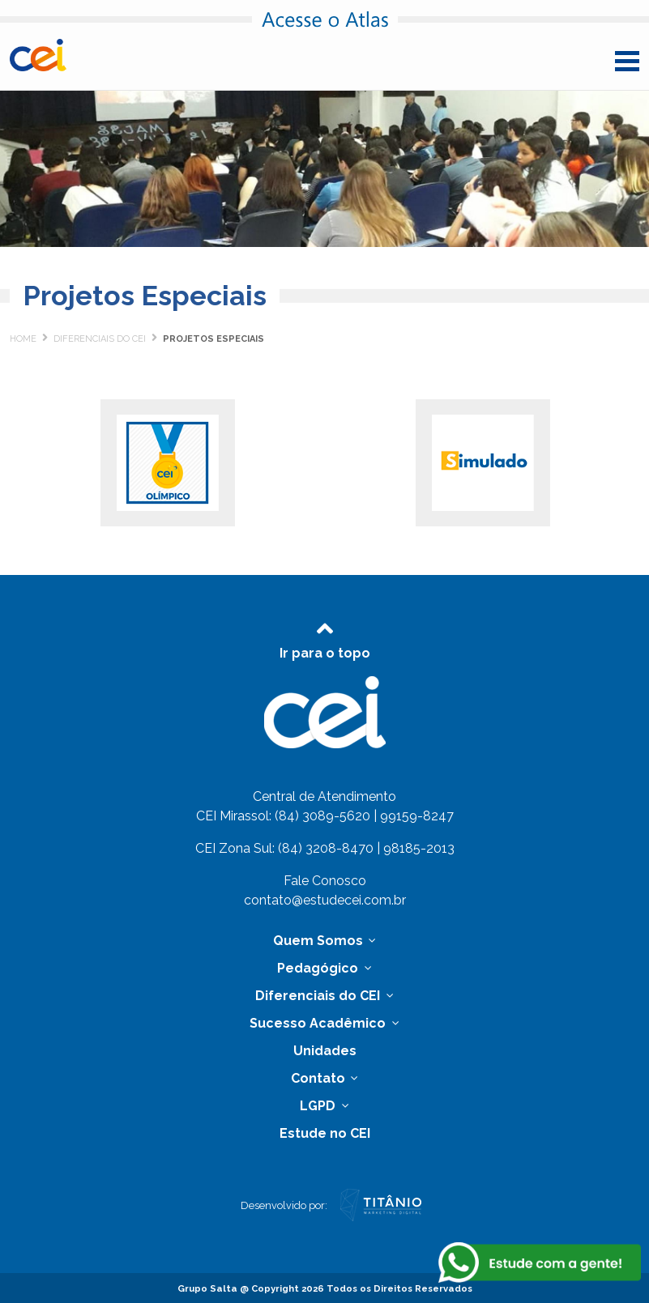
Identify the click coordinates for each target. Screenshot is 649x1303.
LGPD (319, 1106)
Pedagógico (319, 968)
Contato (319, 1078)
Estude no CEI (325, 1133)
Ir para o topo (325, 638)
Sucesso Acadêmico (319, 1023)
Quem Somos (319, 940)
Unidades (325, 1050)
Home (23, 339)
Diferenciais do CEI (99, 339)
